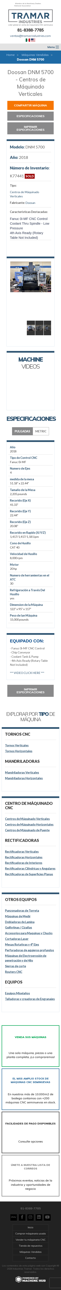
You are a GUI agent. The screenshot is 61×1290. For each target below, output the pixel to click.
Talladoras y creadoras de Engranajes (30, 999)
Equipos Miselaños (17, 993)
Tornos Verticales (17, 745)
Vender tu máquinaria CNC (31, 1239)
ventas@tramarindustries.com (30, 36)
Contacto (30, 1257)
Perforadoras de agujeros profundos (29, 950)
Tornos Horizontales (18, 751)
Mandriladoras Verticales (22, 772)
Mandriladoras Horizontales (24, 778)
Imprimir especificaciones (31, 128)
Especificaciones (31, 116)
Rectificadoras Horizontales (23, 857)
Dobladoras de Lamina (19, 922)
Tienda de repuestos (30, 1245)
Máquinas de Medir (18, 916)
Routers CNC (13, 972)
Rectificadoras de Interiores (23, 863)
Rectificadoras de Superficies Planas (29, 874)
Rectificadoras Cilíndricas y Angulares (30, 868)
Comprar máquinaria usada (30, 1233)
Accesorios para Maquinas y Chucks (29, 933)
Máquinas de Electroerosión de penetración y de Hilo (25, 958)
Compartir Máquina (30, 105)
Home (10, 55)
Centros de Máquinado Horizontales (29, 824)
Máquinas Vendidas (35, 55)
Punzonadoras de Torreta (22, 910)
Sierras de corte (15, 966)
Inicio (30, 1227)
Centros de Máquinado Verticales (24, 194)
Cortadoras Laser (16, 939)
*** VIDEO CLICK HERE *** (27, 673)
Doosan (30, 202)
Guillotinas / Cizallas (18, 927)
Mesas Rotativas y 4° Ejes (22, 944)
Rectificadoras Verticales (22, 851)
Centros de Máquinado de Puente (27, 830)
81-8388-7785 (30, 30)
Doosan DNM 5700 (30, 59)
